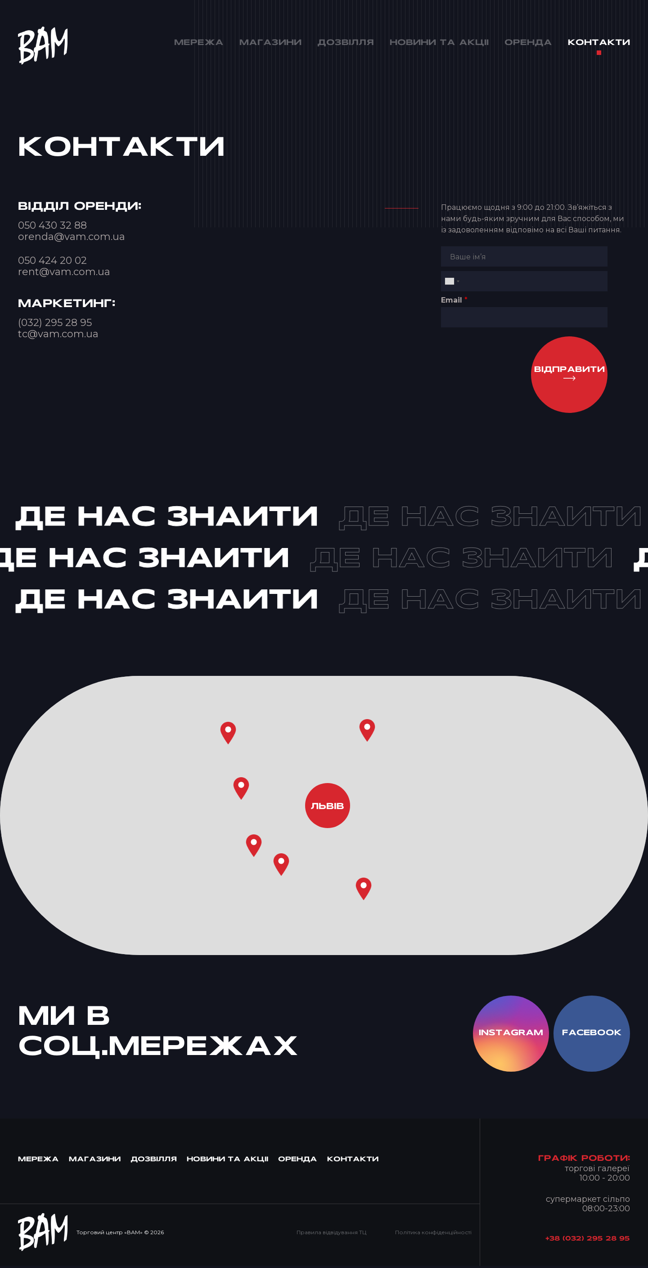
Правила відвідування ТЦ (331, 1234)
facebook (591, 1035)
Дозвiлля (153, 1162)
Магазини (95, 1162)
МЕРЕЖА (38, 1162)
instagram (509, 1035)
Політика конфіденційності (433, 1234)
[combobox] (451, 281)
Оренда (297, 1162)
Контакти (352, 1162)
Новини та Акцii (227, 1162)
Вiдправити (569, 370)
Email (454, 300)
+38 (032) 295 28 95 (587, 1241)
